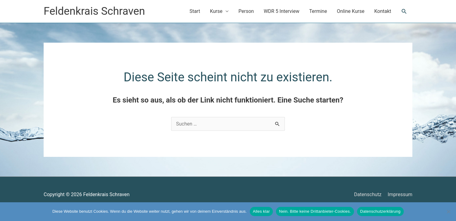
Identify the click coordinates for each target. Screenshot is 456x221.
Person (246, 11)
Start (195, 11)
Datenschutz (367, 194)
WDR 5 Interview (281, 11)
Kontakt (382, 11)
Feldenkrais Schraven (94, 11)
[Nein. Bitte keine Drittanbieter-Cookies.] (448, 211)
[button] (404, 11)
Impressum (400, 194)
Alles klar (261, 211)
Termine (318, 11)
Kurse (216, 11)
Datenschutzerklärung (380, 211)
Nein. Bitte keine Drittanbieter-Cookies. (315, 211)
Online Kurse (350, 11)
